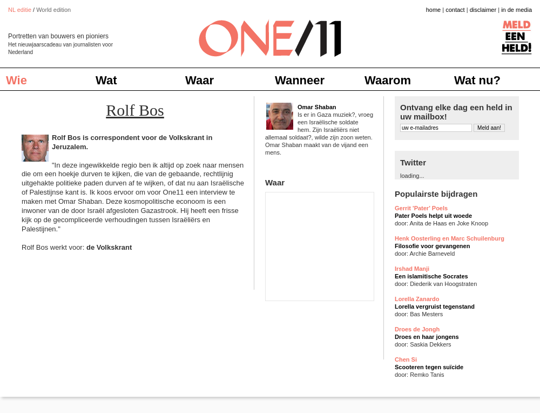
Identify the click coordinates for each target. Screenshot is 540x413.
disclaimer (483, 9)
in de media (516, 9)
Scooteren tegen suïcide (429, 367)
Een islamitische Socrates (431, 276)
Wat (106, 80)
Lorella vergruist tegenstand (435, 306)
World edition (53, 9)
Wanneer (300, 80)
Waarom (387, 80)
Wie (16, 80)
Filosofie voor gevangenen (432, 246)
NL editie (19, 9)
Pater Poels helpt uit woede (433, 215)
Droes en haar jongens (427, 337)
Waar (199, 80)
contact (455, 9)
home (433, 9)
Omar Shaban (317, 107)
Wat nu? (477, 80)
